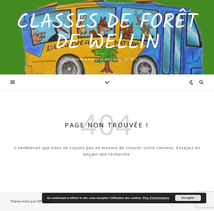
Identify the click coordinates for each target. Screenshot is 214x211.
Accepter (187, 198)
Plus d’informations (156, 197)
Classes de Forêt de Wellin (107, 32)
